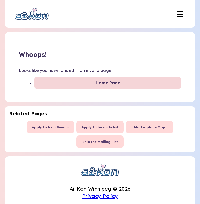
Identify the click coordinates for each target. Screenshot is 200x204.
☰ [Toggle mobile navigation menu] (180, 14)
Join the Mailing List (100, 142)
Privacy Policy (100, 196)
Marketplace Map (149, 127)
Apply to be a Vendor (50, 127)
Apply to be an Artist (100, 127)
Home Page (108, 82)
